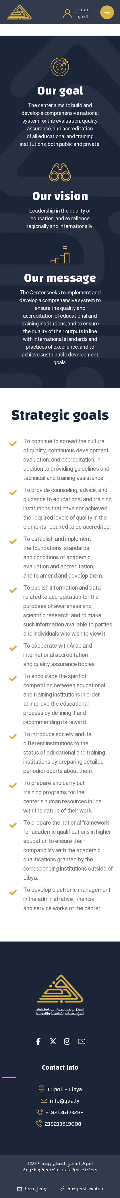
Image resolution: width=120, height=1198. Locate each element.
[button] (107, 12)
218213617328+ (60, 1112)
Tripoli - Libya (60, 1089)
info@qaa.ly (60, 1100)
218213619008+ (60, 1123)
